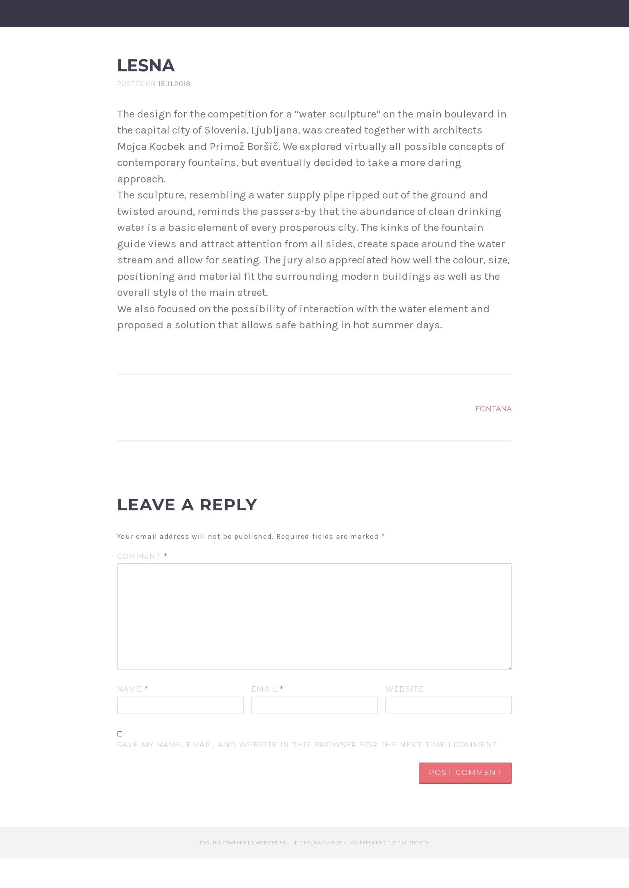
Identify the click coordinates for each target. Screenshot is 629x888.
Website (405, 718)
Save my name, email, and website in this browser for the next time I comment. (308, 775)
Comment (142, 586)
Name (132, 718)
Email (268, 718)
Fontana (493, 438)
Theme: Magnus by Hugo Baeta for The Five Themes (361, 872)
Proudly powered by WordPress (243, 872)
